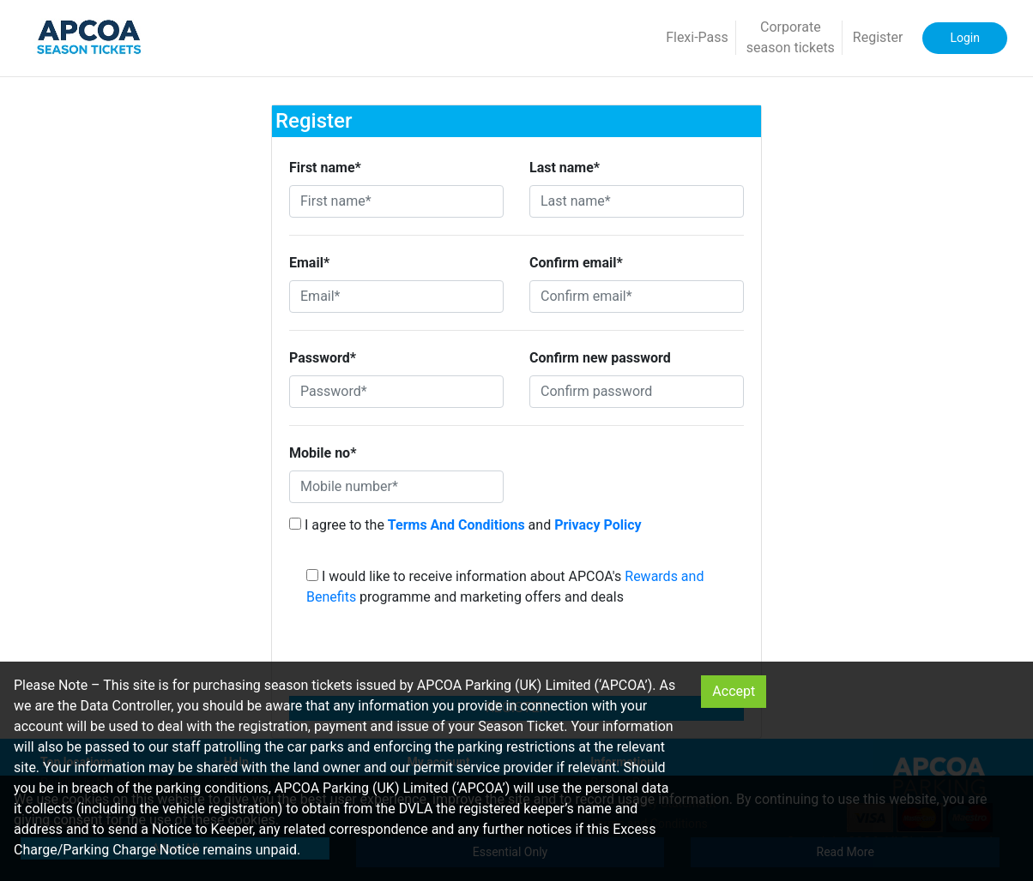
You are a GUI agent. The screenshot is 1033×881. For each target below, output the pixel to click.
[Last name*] (636, 201)
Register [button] (878, 37)
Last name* (564, 167)
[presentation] (516, 656)
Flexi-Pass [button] (697, 37)
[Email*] (396, 296)
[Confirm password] (636, 391)
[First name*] (396, 201)
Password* (322, 358)
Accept (733, 691)
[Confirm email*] (636, 296)
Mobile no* (322, 453)
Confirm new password (600, 358)
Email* (309, 263)
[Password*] (396, 391)
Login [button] (965, 38)
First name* (325, 167)
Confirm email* (576, 263)
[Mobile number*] (396, 486)
